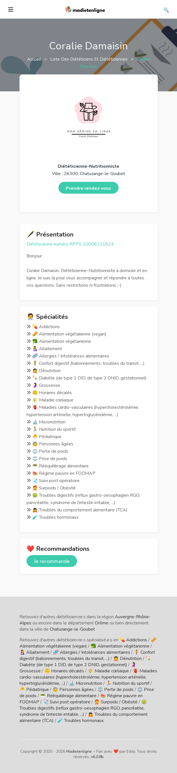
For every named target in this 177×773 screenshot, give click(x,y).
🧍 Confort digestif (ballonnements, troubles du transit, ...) (87, 655)
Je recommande (52, 561)
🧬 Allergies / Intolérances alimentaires (91, 652)
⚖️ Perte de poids (115, 689)
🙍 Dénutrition (127, 658)
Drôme (101, 623)
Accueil (34, 59)
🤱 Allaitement (34, 652)
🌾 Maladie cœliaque (108, 671)
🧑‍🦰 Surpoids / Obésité (115, 702)
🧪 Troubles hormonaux (80, 720)
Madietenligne (79, 751)
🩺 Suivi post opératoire (66, 702)
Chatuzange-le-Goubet (72, 629)
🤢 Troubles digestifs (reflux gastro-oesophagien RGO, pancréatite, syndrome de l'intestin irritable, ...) (83, 708)
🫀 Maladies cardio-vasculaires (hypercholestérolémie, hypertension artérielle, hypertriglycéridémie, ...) (88, 677)
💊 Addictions (133, 640)
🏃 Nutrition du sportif (127, 683)
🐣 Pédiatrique (34, 689)
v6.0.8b (97, 756)
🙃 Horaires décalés (64, 671)
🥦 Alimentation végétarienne (120, 646)
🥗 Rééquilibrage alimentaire (68, 696)
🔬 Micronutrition (85, 683)
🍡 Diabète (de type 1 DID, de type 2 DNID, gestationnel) (85, 661)
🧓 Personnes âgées (73, 689)
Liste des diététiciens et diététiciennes (89, 59)
